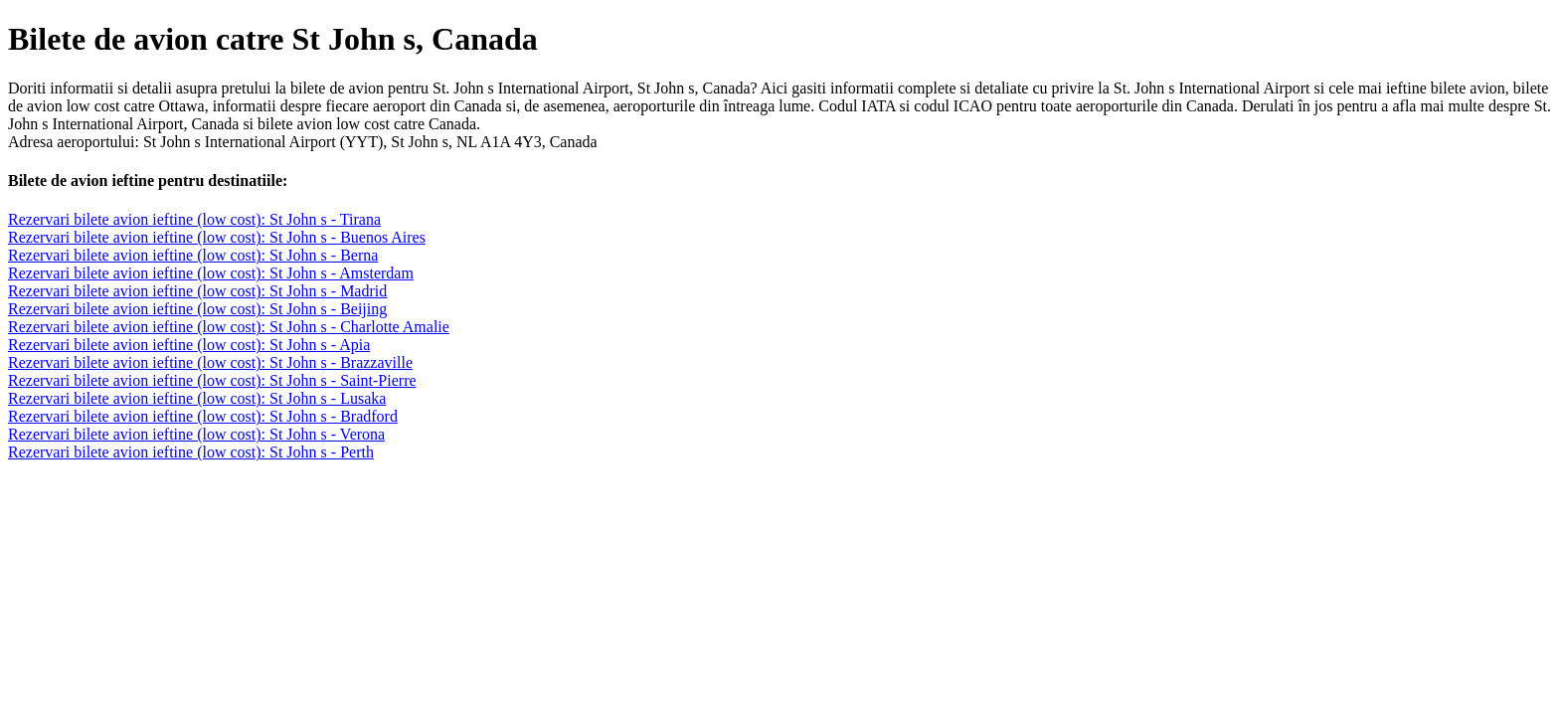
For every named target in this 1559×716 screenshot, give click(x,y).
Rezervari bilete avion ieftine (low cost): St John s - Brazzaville (210, 362)
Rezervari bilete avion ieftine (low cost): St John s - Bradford (203, 416)
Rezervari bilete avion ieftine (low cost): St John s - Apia (189, 344)
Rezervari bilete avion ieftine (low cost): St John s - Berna (193, 255)
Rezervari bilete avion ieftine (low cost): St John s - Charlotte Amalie (228, 326)
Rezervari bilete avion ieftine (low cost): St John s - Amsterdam (211, 273)
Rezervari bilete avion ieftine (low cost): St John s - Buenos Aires (217, 237)
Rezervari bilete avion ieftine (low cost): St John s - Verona (196, 434)
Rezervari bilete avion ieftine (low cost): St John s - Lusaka (197, 398)
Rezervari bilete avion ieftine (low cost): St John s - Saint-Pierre (212, 380)
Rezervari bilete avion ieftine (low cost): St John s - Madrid (197, 290)
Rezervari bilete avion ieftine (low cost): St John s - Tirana (194, 219)
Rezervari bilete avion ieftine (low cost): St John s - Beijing (197, 308)
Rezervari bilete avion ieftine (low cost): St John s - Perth (191, 452)
